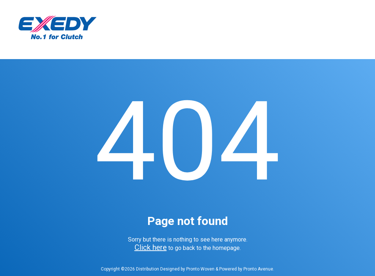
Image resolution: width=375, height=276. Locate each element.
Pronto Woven (200, 269)
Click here (151, 247)
